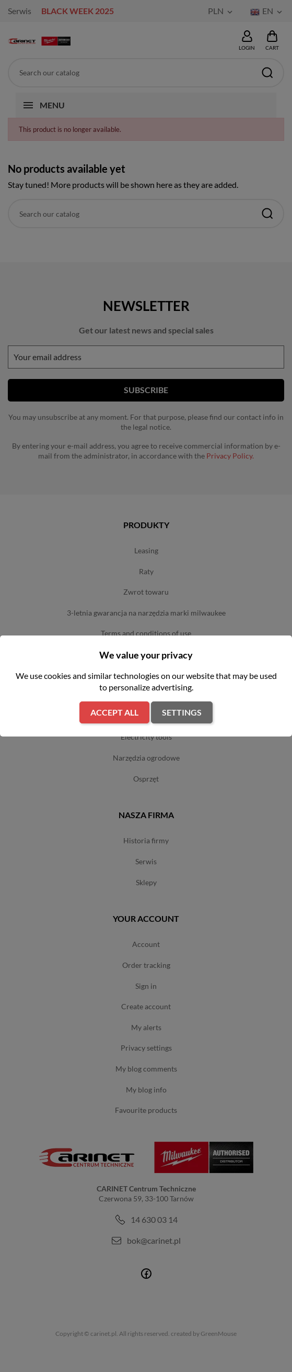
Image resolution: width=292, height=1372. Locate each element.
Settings (182, 712)
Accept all (114, 712)
